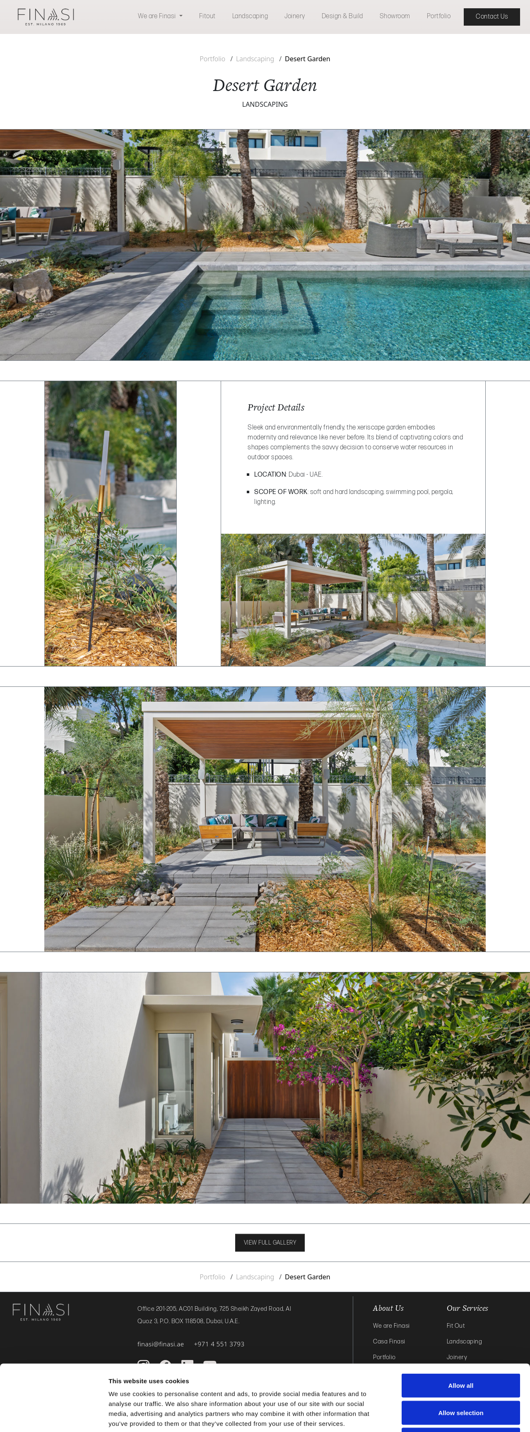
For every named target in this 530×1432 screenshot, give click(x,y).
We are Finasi (157, 16)
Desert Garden (307, 58)
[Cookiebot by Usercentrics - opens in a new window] (53, 1416)
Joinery (294, 16)
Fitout (207, 16)
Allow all (461, 1323)
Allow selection (460, 1350)
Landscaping (250, 16)
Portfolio (439, 16)
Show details (434, 1415)
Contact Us (492, 17)
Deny (461, 1377)
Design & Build (342, 16)
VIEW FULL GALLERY (270, 1242)
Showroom (395, 16)
